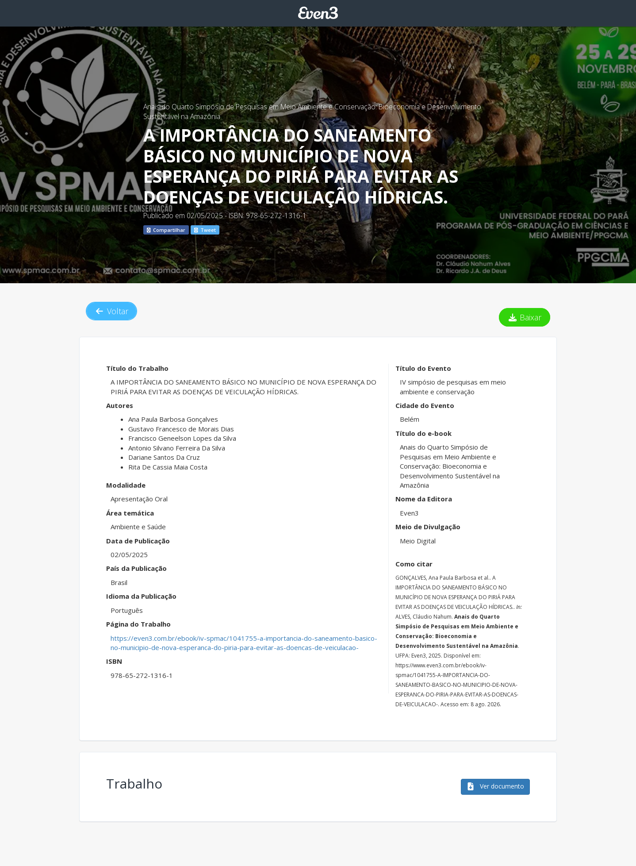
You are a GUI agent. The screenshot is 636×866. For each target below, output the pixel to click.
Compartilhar (166, 230)
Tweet (205, 230)
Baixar (525, 317)
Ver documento (495, 786)
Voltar (111, 311)
